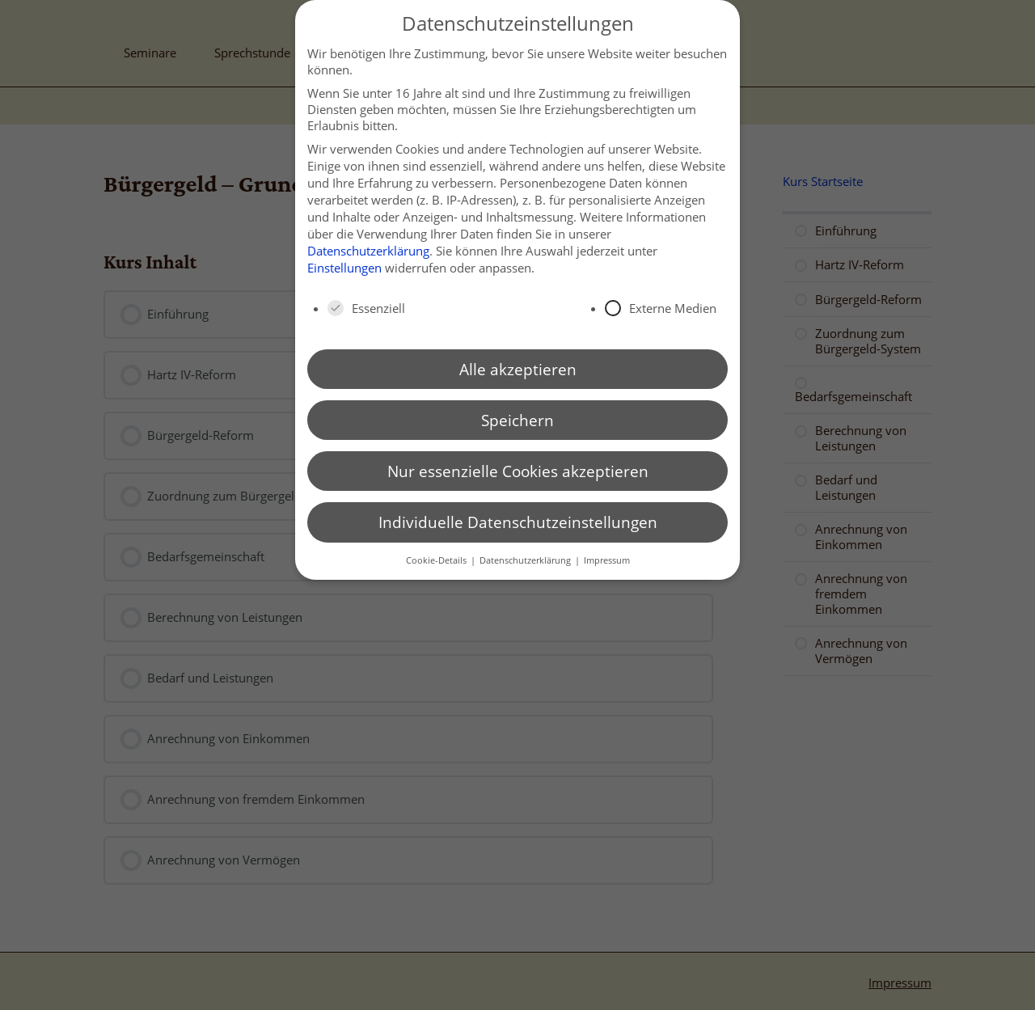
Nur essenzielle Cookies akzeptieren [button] (517, 471)
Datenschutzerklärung (368, 251)
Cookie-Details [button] (437, 560)
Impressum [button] (607, 560)
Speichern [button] (517, 420)
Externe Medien (660, 308)
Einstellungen (344, 268)
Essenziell (366, 308)
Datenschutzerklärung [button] (526, 560)
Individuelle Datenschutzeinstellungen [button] (517, 522)
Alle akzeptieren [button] (518, 369)
